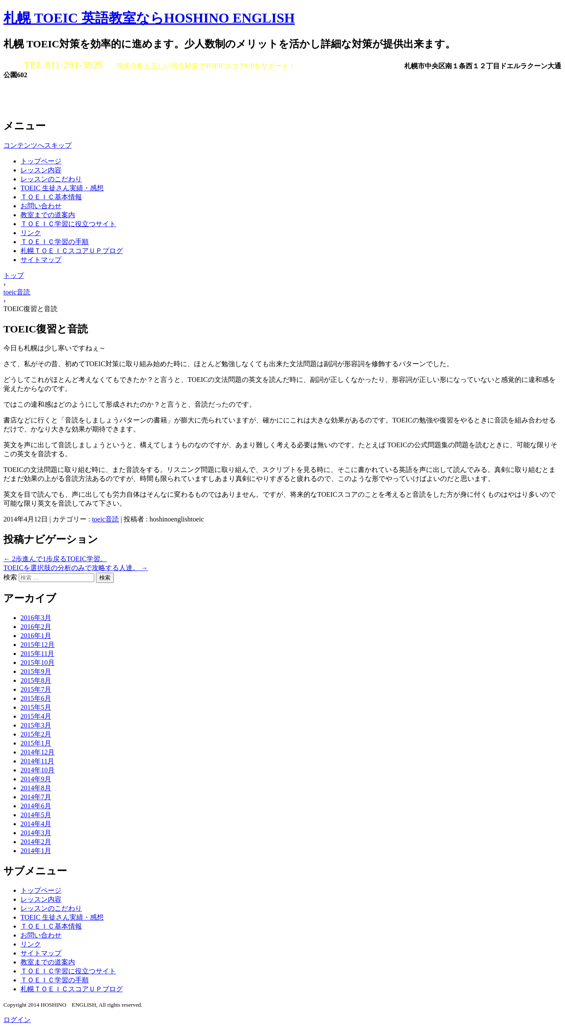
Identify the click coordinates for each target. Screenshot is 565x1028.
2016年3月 (35, 617)
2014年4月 (35, 823)
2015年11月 (37, 653)
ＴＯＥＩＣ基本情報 (51, 197)
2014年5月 (35, 814)
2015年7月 (35, 689)
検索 (10, 577)
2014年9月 (35, 779)
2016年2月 (35, 626)
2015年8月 (35, 680)
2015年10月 (37, 662)
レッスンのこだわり (51, 179)
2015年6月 (35, 698)
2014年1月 (35, 850)
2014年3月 (35, 832)
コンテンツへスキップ (37, 145)
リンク (30, 232)
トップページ (40, 161)
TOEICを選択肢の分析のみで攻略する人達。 (75, 567)
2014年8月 (35, 788)
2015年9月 (35, 671)
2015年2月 (35, 734)
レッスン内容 (40, 170)
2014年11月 (37, 761)
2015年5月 (35, 707)
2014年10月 (37, 770)
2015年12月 (37, 644)
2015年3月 (35, 725)
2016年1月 (35, 635)
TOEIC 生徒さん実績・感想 (62, 188)
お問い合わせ (40, 206)
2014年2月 (35, 841)
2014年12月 (37, 752)
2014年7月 (35, 797)
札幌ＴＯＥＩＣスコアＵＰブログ (71, 250)
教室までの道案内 (47, 214)
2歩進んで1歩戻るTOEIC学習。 (55, 558)
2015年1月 (35, 743)
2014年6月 (35, 806)
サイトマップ (40, 259)
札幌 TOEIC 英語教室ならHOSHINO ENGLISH (149, 18)
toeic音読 (105, 519)
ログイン (17, 1019)
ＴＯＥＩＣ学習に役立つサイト (68, 223)
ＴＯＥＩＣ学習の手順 (54, 241)
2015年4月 (35, 716)
